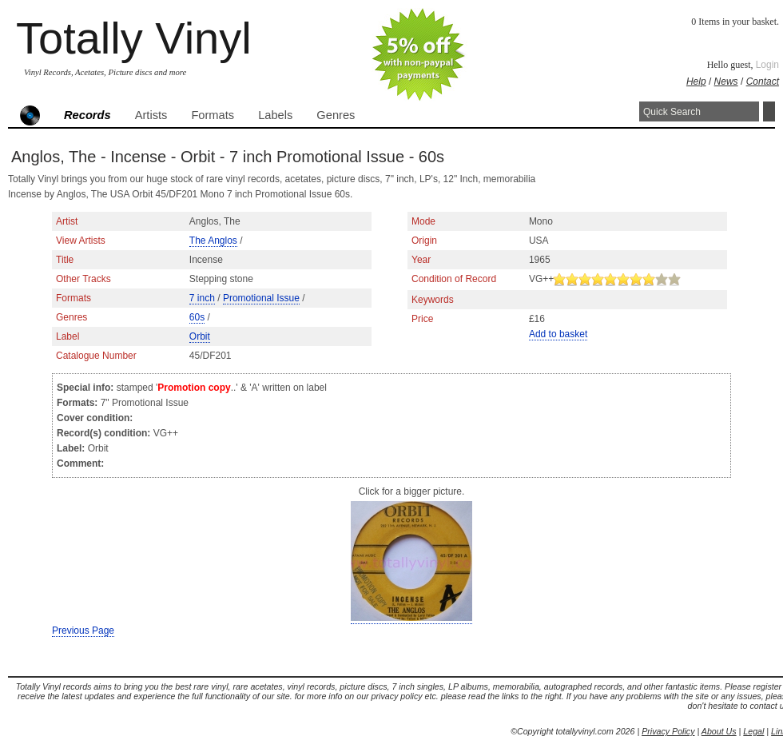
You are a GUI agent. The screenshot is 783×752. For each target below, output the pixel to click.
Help (696, 81)
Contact (762, 81)
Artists (151, 115)
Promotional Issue (261, 298)
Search (769, 111)
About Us (719, 731)
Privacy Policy (668, 731)
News (726, 81)
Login (767, 64)
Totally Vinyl (134, 38)
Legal (753, 731)
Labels (275, 115)
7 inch (202, 298)
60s (197, 317)
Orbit (199, 336)
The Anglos (213, 240)
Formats (212, 115)
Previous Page (83, 630)
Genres (335, 115)
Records (87, 115)
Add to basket (558, 334)
